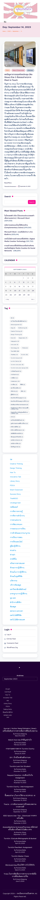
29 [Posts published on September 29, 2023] (24, 295)
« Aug (7, 299)
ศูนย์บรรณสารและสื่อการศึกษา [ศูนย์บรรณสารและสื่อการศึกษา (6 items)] (19, 423)
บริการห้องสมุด (15, 585)
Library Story (15, 481)
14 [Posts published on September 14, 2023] (19, 286)
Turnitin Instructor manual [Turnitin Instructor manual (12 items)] (19, 368)
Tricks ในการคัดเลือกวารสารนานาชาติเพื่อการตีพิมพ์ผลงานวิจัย (20, 875)
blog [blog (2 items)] (13, 328)
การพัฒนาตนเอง (16, 524)
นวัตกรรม (30, 70)
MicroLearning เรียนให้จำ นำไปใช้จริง (20, 865)
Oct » (32, 299)
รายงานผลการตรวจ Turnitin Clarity (20, 749)
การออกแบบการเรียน (17, 529)
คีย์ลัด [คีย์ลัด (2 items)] (22, 384)
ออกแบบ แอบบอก (16, 611)
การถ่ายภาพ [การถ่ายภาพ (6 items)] (15, 374)
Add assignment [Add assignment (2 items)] (16, 324)
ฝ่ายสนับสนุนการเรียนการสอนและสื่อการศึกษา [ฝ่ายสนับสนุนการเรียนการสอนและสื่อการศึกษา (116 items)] (19, 408)
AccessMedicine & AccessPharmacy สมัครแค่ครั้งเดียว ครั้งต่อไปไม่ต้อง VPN (20, 828)
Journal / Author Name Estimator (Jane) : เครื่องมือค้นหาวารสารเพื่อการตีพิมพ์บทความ (20, 729)
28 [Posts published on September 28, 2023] (20, 295)
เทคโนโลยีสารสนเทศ (17, 619)
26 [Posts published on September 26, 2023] (11, 295)
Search (7, 196)
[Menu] (5, 21)
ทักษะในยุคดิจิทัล (16, 576)
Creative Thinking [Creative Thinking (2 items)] (16, 331)
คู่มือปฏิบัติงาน (15, 546)
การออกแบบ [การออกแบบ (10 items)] (15, 381)
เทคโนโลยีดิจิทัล (15, 615)
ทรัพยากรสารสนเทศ (17, 563)
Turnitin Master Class (20, 856)
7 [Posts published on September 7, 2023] (19, 282)
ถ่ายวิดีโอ (13, 559)
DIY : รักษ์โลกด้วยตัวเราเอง (20, 757)
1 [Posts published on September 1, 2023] (23, 278)
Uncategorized (15, 503)
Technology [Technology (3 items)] (15, 348)
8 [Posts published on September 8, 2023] (23, 282)
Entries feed (11, 639)
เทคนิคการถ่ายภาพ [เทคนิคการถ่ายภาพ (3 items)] (16, 440)
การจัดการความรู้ (16, 511)
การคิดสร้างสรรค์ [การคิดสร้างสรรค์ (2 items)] (16, 371)
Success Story (15, 494)
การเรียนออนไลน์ (16, 542)
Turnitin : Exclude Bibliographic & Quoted (20, 838)
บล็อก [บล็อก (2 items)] (23, 391)
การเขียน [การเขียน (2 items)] (14, 384)
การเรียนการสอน (16, 537)
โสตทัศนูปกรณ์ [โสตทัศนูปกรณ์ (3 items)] (15, 446)
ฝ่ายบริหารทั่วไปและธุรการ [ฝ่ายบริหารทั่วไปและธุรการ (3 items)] (18, 398)
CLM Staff (8, 692)
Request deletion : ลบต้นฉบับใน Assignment (20, 776)
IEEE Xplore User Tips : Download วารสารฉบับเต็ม (20, 816)
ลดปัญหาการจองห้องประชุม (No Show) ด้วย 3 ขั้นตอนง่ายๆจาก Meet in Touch (18, 77)
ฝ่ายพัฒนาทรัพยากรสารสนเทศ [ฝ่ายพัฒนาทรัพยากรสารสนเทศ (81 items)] (19, 404)
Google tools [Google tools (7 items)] (23, 338)
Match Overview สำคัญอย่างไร (20, 740)
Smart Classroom (18, 70)
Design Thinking (16, 468)
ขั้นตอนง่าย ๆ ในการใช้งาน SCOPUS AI (20, 795)
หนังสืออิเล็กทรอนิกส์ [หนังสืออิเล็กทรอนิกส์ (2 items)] (17, 433)
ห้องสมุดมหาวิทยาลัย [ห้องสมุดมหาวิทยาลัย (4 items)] (17, 437)
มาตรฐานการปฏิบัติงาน (18, 593)
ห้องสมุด (13, 606)
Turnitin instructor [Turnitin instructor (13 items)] (17, 364)
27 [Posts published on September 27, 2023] (15, 295)
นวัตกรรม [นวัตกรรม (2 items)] (14, 391)
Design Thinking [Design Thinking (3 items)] (16, 334)
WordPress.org (12, 647)
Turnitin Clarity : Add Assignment (20, 786)
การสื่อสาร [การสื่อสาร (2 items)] (14, 378)
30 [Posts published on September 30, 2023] (29, 295)
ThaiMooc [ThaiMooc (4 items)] (14, 354)
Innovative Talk (15, 477)
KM (8, 700)
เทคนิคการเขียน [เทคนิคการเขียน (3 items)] (15, 443)
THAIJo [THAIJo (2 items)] (25, 348)
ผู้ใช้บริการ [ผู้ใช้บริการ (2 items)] (14, 394)
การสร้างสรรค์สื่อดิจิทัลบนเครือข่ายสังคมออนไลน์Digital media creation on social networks (19, 248)
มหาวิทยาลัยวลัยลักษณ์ (18, 589)
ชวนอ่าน (13, 550)
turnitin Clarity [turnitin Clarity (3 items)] (16, 361)
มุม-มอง (13, 598)
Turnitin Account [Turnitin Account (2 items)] (16, 358)
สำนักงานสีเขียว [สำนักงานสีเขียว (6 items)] (15, 427)
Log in (9, 634)
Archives (20, 675)
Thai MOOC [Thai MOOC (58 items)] (15, 351)
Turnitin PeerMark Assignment (20, 847)
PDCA (7, 70)
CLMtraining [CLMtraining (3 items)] (22, 328)
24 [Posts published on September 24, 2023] (33, 290)
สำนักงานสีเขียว (15, 602)
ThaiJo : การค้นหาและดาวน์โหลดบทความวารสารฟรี (20, 805)
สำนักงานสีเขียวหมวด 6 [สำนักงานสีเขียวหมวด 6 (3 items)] (17, 430)
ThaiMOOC (14, 498)
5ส (11, 459)
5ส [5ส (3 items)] (12, 318)
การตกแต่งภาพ (15, 520)
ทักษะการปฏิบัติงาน (17, 567)
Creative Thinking (16, 464)
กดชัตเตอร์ (14, 507)
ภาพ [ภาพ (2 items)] (13, 416)
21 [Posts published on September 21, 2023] (19, 290)
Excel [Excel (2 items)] (13, 338)
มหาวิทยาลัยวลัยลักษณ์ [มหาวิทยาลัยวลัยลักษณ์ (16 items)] (17, 420)
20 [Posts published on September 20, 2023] (15, 290)
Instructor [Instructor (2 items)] (14, 344)
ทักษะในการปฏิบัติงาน (18, 572)
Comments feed (12, 643)
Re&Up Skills (8, 709)
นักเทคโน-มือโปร (8, 712)
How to (13, 472)
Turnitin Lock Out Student (20, 766)
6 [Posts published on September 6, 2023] (14, 282)
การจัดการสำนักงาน (17, 516)
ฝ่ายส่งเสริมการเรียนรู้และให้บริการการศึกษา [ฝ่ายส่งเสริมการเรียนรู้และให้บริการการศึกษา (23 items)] (19, 413)
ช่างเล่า (12, 554)
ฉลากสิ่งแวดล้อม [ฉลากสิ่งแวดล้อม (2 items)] (16, 388)
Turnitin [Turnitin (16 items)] (24, 354)
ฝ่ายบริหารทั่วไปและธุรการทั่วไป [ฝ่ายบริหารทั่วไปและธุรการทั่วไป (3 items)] (20, 401)
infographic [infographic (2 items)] (15, 341)
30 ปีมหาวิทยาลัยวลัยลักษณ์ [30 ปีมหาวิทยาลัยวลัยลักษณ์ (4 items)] (18, 321)
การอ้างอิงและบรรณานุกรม (20, 533)
